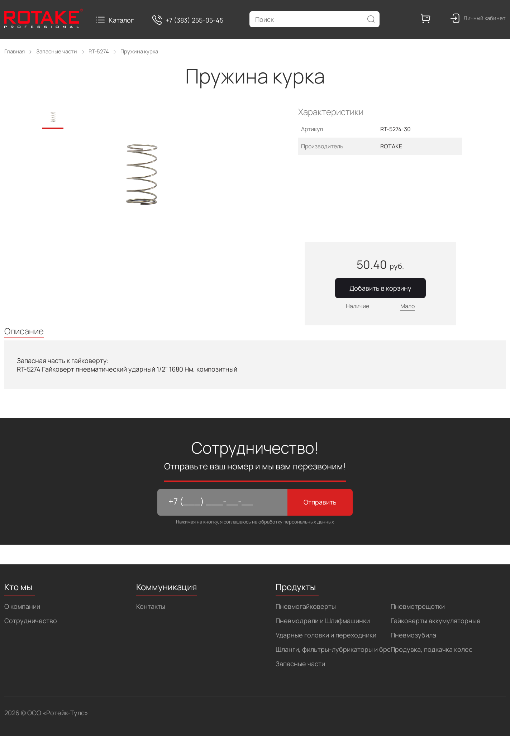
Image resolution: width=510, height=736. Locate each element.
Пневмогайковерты (306, 606)
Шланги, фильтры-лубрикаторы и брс (333, 649)
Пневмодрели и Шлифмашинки (323, 620)
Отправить (320, 502)
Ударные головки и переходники (326, 635)
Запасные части (300, 663)
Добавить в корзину (380, 288)
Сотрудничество (30, 620)
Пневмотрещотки (418, 606)
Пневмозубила (413, 635)
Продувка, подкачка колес (431, 649)
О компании (22, 606)
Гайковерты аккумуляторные (436, 620)
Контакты (150, 606)
